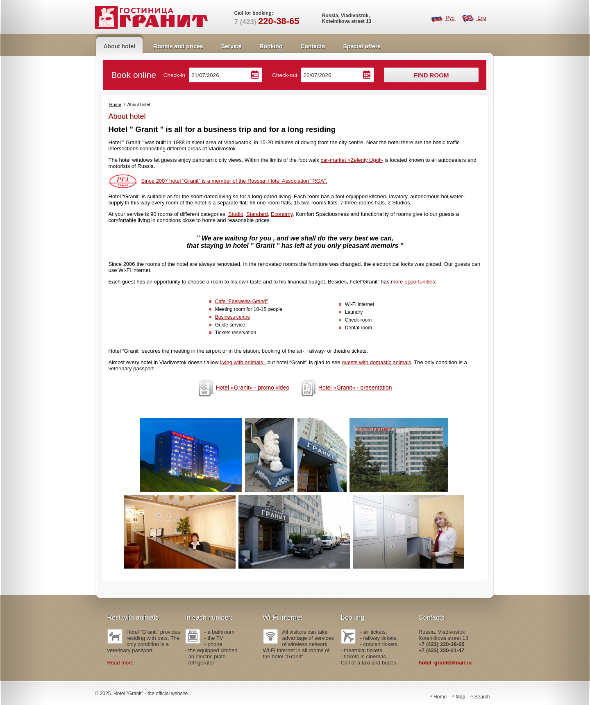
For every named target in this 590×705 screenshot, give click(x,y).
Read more (120, 663)
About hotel (120, 46)
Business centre (232, 317)
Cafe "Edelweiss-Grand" (241, 301)
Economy (282, 214)
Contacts (312, 46)
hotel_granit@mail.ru (445, 663)
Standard (257, 214)
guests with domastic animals (376, 362)
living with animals (242, 362)
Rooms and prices (178, 46)
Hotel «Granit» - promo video (242, 387)
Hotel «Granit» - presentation (345, 387)
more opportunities (413, 282)
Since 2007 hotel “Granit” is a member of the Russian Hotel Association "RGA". (218, 181)
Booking (270, 46)
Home (115, 104)
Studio (235, 214)
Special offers (362, 46)
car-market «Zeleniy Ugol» (352, 160)
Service (231, 46)
